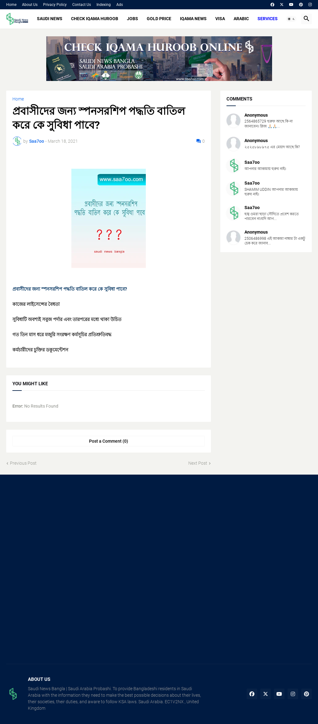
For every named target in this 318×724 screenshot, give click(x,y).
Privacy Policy (55, 4)
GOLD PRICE (159, 18)
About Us (30, 4)
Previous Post (23, 463)
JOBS (132, 18)
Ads (119, 4)
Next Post (197, 463)
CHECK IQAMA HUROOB (94, 18)
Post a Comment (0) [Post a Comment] (108, 441)
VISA (220, 18)
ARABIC (241, 18)
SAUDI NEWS (49, 18)
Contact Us (81, 4)
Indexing (103, 4)
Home (11, 4)
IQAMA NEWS (193, 18)
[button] (291, 19)
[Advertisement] (54, 526)
